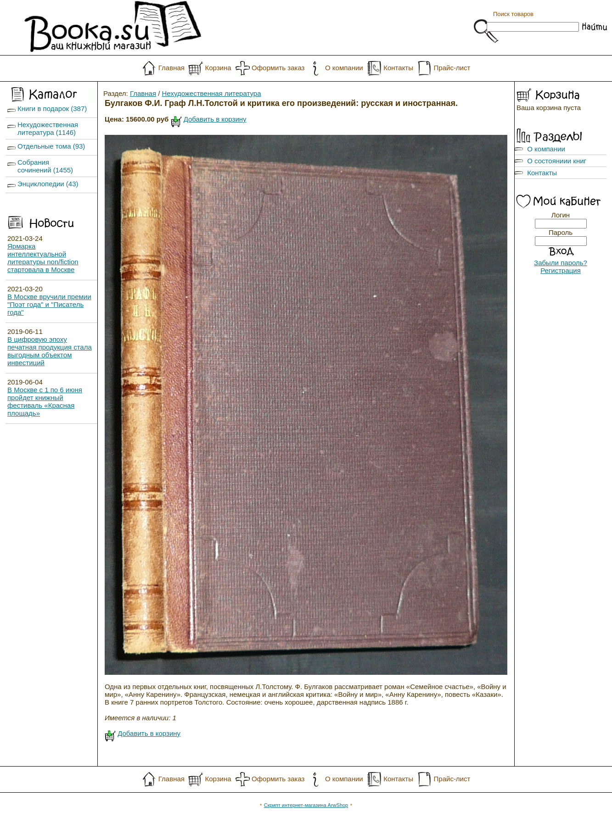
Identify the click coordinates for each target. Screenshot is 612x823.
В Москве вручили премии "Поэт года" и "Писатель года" (49, 304)
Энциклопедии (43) (48, 184)
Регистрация (560, 270)
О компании (344, 68)
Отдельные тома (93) (51, 146)
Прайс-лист (452, 68)
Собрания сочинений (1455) (45, 166)
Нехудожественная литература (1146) (47, 128)
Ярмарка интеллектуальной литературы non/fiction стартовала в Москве (43, 257)
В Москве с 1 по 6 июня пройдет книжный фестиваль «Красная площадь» (44, 401)
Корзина (218, 68)
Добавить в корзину (215, 119)
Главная (171, 68)
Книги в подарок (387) (52, 108)
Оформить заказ (278, 68)
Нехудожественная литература (211, 93)
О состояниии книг (556, 161)
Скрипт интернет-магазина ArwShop (306, 805)
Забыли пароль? (560, 263)
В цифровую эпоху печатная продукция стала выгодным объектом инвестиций (49, 351)
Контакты (398, 68)
